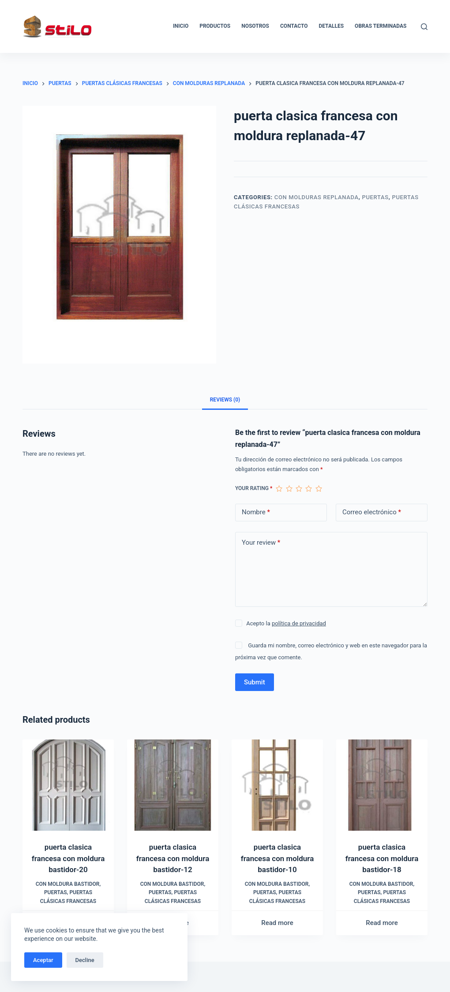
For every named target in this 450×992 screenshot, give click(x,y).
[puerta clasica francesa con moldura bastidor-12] (172, 785)
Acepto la (286, 623)
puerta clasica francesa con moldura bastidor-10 (277, 858)
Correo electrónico (371, 512)
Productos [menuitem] (214, 26)
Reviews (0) (225, 400)
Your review (261, 542)
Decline (84, 960)
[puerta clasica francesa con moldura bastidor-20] (68, 785)
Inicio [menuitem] (180, 26)
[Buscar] (424, 26)
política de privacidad (299, 623)
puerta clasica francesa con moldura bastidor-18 (382, 858)
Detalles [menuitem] (331, 26)
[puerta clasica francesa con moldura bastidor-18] (382, 785)
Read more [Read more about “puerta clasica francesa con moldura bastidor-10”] (277, 923)
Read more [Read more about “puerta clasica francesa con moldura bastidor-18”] (382, 923)
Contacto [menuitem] (294, 26)
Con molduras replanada (316, 197)
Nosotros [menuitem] (255, 26)
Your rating (253, 488)
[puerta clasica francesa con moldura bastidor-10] (277, 785)
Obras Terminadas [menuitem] (380, 26)
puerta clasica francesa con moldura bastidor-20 (68, 858)
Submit (254, 682)
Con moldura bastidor (68, 884)
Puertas (375, 197)
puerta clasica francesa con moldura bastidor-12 (173, 858)
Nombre (256, 512)
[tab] (225, 399)
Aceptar (43, 960)
